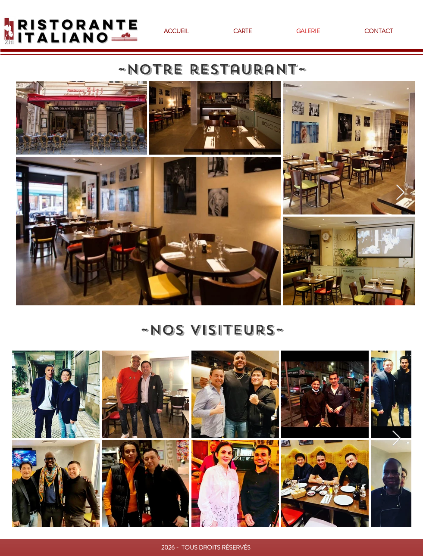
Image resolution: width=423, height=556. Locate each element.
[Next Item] (400, 192)
